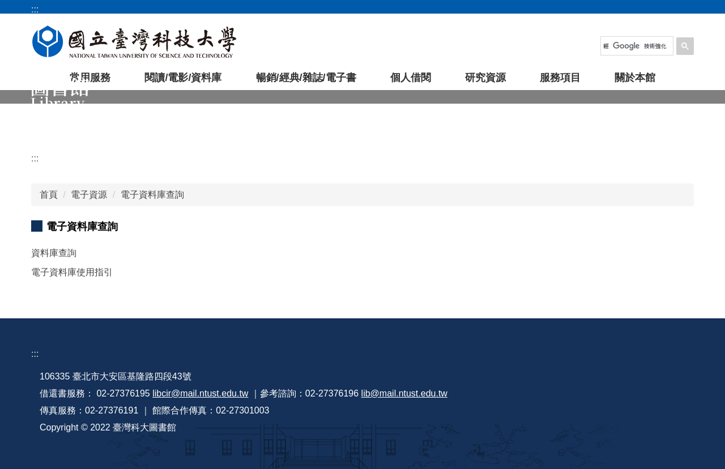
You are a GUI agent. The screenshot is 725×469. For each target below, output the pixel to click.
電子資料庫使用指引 (72, 272)
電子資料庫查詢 (152, 194)
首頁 (49, 194)
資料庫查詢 (53, 253)
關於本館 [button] (635, 77)
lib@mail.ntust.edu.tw (404, 393)
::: (35, 158)
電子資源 (89, 194)
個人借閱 (410, 77)
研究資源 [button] (485, 77)
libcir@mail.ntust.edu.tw (200, 393)
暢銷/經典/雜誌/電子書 (306, 77)
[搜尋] (635, 46)
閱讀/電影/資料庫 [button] (182, 77)
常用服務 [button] (90, 77)
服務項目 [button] (560, 77)
